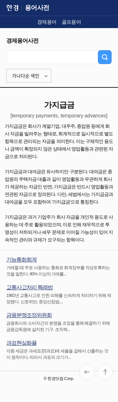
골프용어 (71, 22)
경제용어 (47, 22)
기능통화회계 (21, 260)
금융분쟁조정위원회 (29, 315)
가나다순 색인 (25, 75)
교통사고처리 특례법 (29, 287)
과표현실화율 (21, 343)
